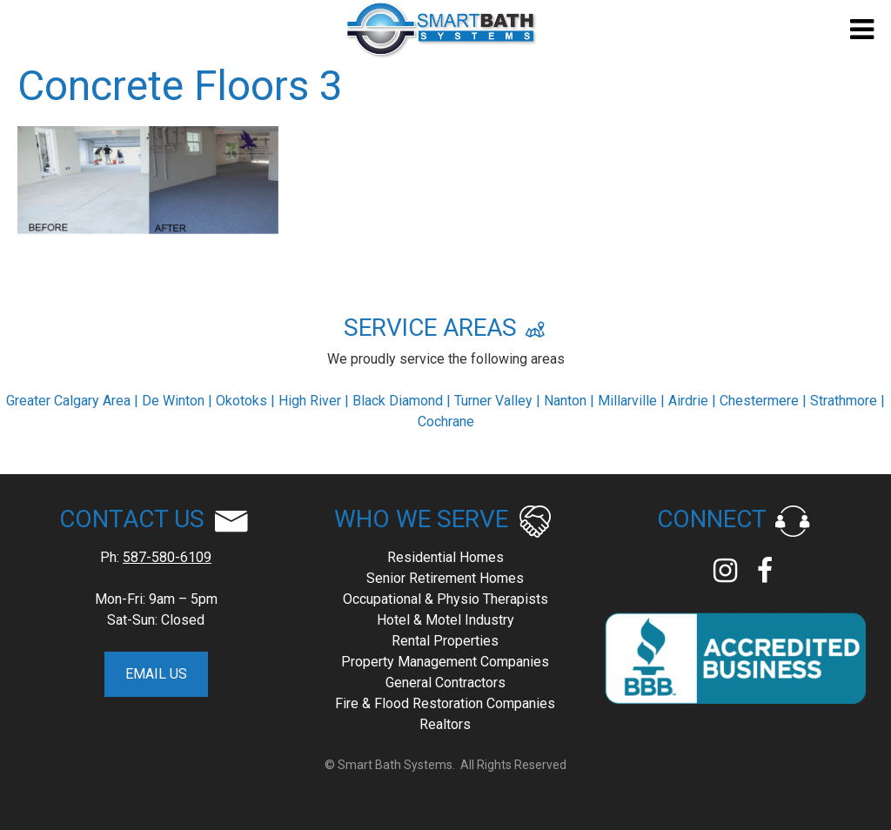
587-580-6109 (167, 557)
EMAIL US (156, 674)
